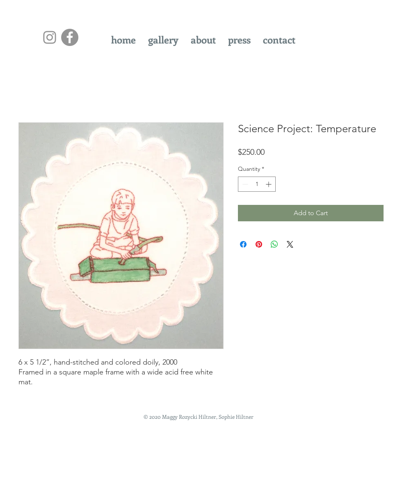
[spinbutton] (256, 184)
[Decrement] (244, 184)
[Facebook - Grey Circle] (69, 37)
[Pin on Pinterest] (259, 244)
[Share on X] (290, 244)
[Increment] (269, 184)
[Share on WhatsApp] (274, 244)
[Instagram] (49, 37)
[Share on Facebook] (243, 244)
